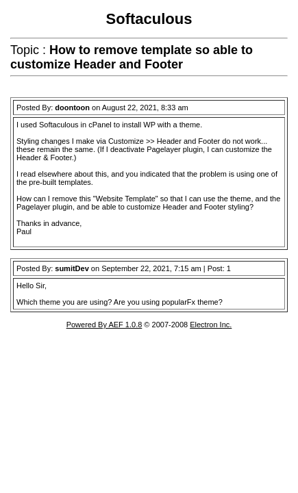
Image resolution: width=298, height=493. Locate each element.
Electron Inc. (211, 324)
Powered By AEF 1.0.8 (104, 324)
